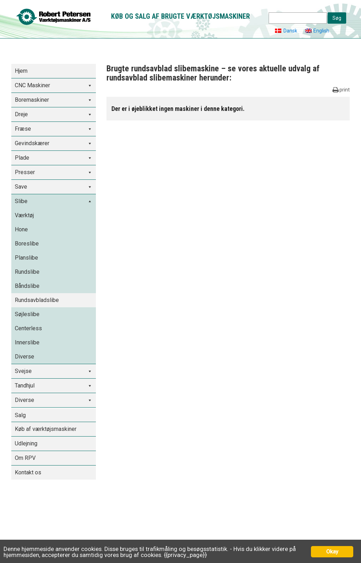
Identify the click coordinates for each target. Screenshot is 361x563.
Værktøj (24, 215)
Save (21, 186)
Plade (22, 157)
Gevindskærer (32, 143)
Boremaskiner (32, 99)
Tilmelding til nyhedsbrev (279, 508)
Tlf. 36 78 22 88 (32, 537)
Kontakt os (28, 472)
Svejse (23, 371)
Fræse (23, 128)
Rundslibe (27, 271)
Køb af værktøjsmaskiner (46, 429)
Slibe (21, 201)
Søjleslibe (27, 314)
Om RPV (25, 458)
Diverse (24, 356)
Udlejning (26, 443)
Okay (332, 551)
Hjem (21, 70)
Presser (25, 172)
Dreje (21, 114)
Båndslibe (27, 286)
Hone (21, 229)
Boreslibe (27, 243)
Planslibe (26, 257)
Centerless (28, 328)
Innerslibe (27, 342)
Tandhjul (25, 385)
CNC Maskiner (32, 85)
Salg (20, 415)
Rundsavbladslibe (37, 300)
